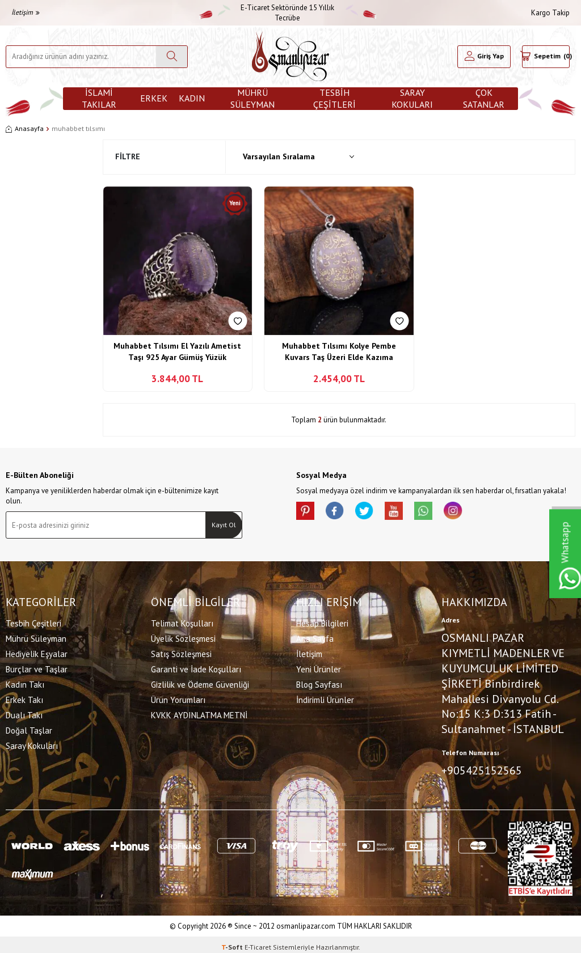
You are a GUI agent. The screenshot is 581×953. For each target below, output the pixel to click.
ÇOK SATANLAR (483, 98)
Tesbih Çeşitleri (334, 98)
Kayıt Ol (224, 524)
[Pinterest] (307, 513)
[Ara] (171, 56)
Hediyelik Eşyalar (37, 651)
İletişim (25, 12)
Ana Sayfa (315, 636)
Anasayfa (25, 128)
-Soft (233, 942)
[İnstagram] (477, 513)
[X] (375, 513)
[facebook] (341, 513)
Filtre (127, 156)
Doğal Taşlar (29, 728)
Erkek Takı (24, 697)
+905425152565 (481, 768)
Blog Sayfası (319, 682)
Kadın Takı (25, 682)
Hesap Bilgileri (322, 621)
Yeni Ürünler (318, 667)
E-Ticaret (258, 942)
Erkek (153, 98)
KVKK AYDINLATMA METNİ (199, 713)
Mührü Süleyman (252, 98)
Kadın (192, 98)
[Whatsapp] (443, 513)
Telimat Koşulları (182, 621)
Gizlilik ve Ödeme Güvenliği (200, 682)
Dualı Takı (24, 713)
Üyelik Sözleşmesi (183, 636)
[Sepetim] (546, 56)
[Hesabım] (484, 56)
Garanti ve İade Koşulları (196, 667)
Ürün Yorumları (178, 697)
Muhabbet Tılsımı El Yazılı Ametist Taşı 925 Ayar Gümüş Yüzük (177, 351)
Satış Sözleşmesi (181, 651)
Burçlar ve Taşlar (37, 667)
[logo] (290, 56)
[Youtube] (409, 513)
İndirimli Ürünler (325, 697)
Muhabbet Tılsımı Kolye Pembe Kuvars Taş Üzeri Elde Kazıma (339, 351)
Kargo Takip (550, 13)
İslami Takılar (99, 98)
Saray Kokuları (412, 98)
